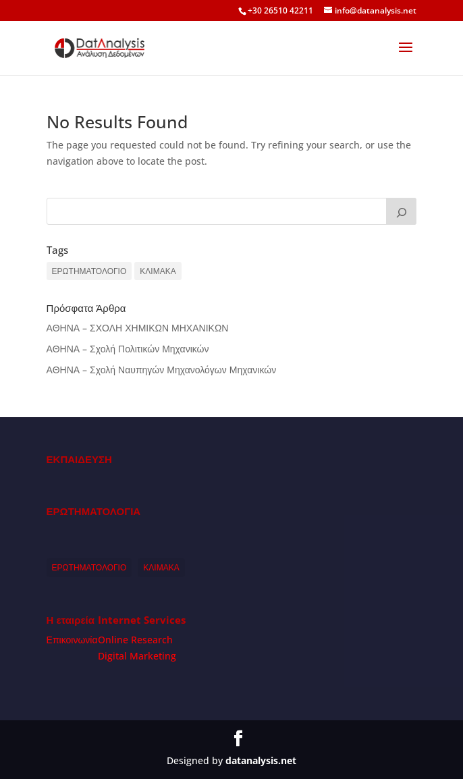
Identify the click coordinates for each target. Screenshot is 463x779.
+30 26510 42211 (280, 10)
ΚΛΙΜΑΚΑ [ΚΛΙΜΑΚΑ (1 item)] (157, 271)
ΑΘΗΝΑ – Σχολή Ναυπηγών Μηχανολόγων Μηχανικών (162, 369)
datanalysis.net (260, 760)
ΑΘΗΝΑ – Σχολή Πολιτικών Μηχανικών (128, 348)
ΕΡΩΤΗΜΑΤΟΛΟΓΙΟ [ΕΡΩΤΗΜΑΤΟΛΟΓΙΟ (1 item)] (89, 271)
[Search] (401, 211)
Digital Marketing (137, 655)
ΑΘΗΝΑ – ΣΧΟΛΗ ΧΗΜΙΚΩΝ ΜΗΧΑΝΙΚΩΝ (138, 327)
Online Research (135, 639)
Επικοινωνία (72, 639)
